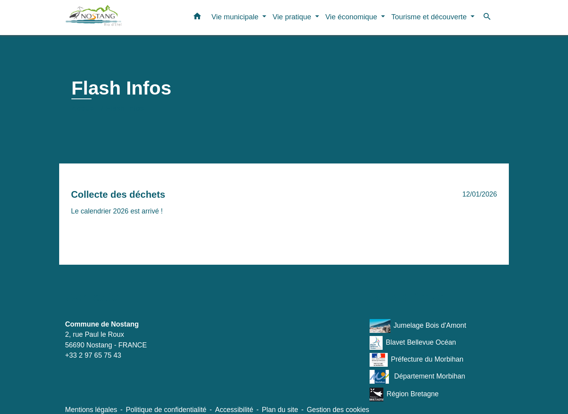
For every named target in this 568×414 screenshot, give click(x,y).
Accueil (85, 108)
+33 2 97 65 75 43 (93, 355)
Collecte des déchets (118, 194)
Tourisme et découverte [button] (430, 17)
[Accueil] (114, 17)
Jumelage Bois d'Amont (418, 326)
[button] (197, 17)
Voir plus (83, 228)
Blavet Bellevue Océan (413, 343)
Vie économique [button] (352, 17)
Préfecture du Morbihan (416, 360)
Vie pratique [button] (293, 17)
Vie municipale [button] (235, 17)
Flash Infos (125, 108)
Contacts (92, 297)
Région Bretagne (404, 394)
